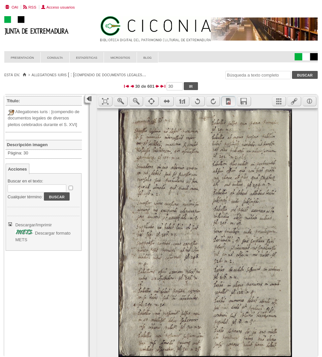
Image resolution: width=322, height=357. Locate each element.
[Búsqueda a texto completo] (258, 75)
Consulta (55, 57)
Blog (147, 57)
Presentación (22, 57)
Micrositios (120, 57)
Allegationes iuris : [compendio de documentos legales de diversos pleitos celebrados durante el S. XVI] (43, 118)
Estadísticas (86, 57)
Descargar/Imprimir (33, 224)
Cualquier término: (25, 196)
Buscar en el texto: (25, 180)
